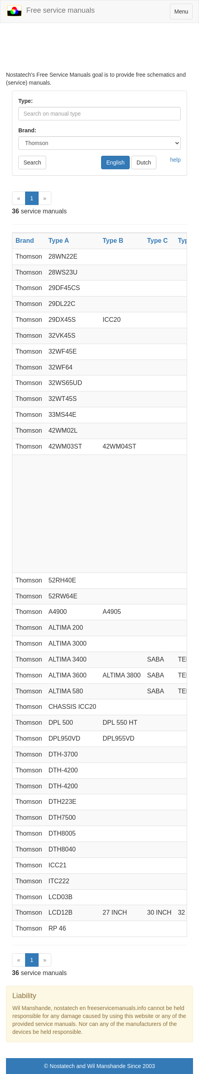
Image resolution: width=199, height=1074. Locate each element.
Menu (183, 13)
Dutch (144, 162)
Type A (59, 240)
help (175, 160)
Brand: (27, 130)
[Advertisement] (99, 51)
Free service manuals (50, 10)
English (115, 162)
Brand (25, 240)
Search (32, 162)
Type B (113, 240)
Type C (157, 240)
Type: (25, 101)
